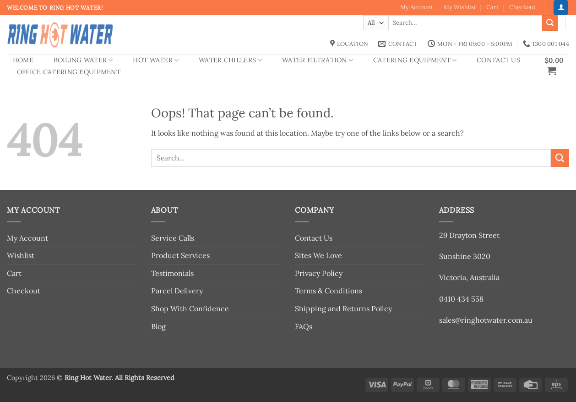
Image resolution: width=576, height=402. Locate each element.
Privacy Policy (318, 273)
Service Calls (172, 237)
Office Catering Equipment (68, 72)
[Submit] (550, 23)
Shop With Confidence (190, 308)
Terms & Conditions (328, 290)
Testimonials (172, 273)
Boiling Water (83, 60)
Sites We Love (318, 255)
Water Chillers (230, 60)
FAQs (303, 326)
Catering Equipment (415, 60)
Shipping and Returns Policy (343, 308)
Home (23, 60)
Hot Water (156, 60)
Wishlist (20, 255)
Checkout (522, 7)
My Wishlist (460, 7)
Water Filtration (317, 60)
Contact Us (498, 60)
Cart (492, 7)
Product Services (180, 255)
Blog (158, 326)
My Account (416, 7)
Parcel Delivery (177, 290)
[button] (561, 7)
